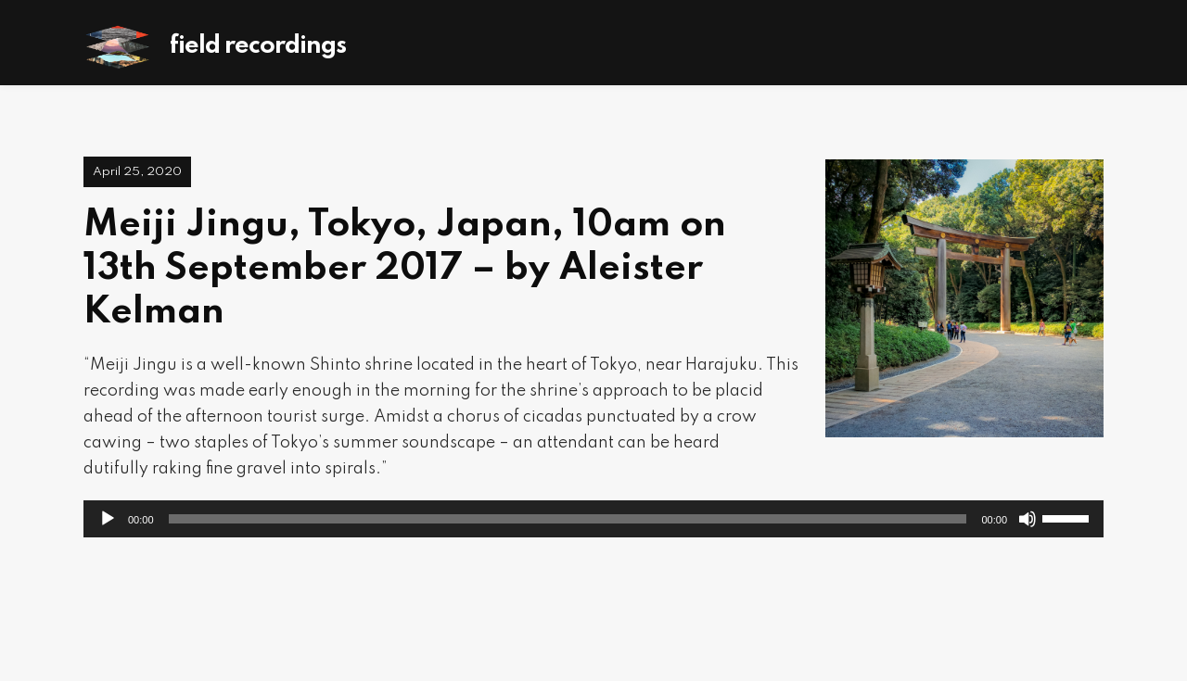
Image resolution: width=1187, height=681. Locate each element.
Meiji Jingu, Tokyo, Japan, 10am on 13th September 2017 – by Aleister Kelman (404, 269)
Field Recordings (258, 45)
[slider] (568, 518)
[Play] (107, 519)
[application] (593, 518)
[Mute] (1027, 519)
